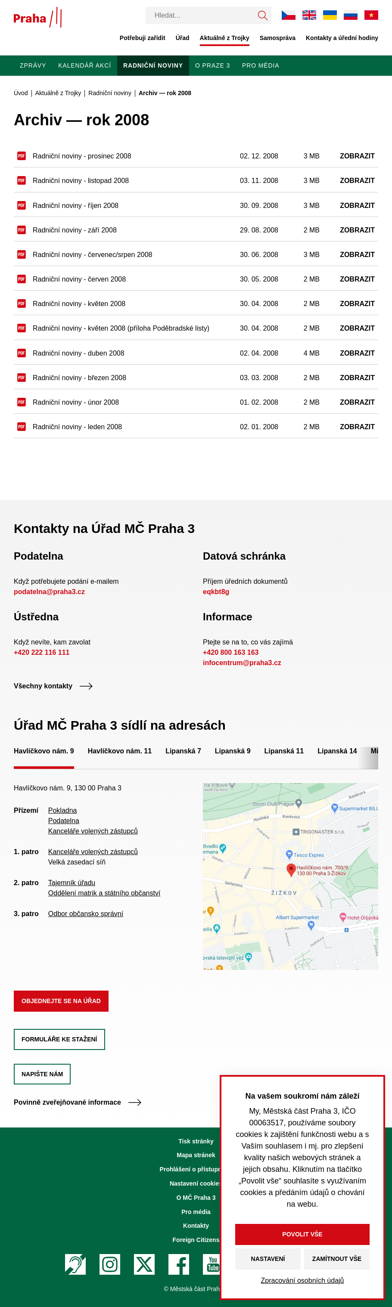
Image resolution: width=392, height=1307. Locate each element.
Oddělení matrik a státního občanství (104, 893)
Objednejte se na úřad (61, 1000)
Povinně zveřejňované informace (78, 1102)
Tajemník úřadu (71, 882)
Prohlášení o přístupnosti (196, 1169)
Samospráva (278, 37)
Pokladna (62, 810)
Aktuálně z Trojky (224, 37)
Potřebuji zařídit (142, 37)
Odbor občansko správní (85, 913)
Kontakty (196, 1225)
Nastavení (268, 1258)
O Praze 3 (212, 65)
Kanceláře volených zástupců (93, 831)
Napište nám (42, 1074)
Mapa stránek (196, 1155)
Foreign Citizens (196, 1239)
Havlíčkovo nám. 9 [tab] (44, 751)
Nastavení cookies (196, 1183)
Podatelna (63, 820)
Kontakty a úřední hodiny (342, 37)
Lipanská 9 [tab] (233, 751)
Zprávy (33, 65)
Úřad (183, 37)
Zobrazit (357, 156)
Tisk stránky (195, 1141)
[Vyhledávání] (200, 15)
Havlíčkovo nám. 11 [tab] (120, 751)
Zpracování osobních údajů (302, 1280)
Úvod (21, 93)
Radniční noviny (153, 65)
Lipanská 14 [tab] (337, 751)
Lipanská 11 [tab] (284, 751)
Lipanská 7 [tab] (183, 751)
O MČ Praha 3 (195, 1197)
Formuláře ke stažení (59, 1039)
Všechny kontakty (53, 686)
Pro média (260, 65)
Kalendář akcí (84, 65)
